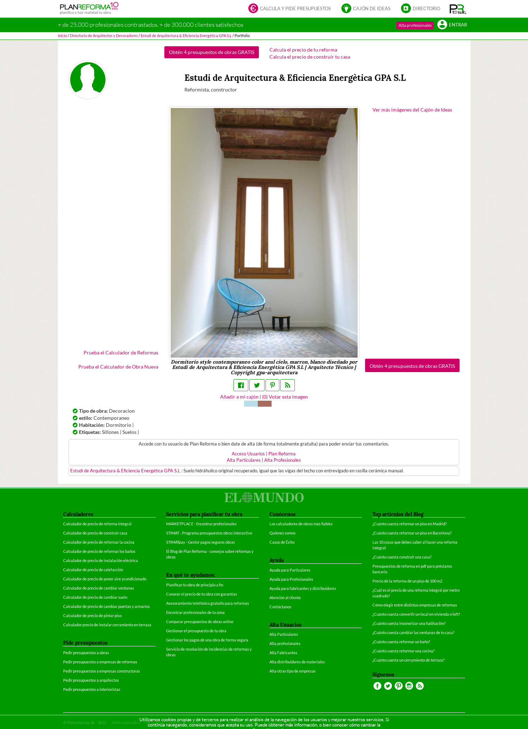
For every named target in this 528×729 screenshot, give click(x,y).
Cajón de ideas (365, 9)
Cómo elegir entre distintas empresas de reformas (414, 605)
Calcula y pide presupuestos (289, 9)
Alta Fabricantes (283, 652)
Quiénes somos (282, 533)
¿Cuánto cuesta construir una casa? (401, 557)
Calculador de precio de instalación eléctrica (100, 560)
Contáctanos (280, 606)
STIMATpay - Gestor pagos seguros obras (200, 542)
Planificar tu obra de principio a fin (194, 584)
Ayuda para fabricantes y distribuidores (302, 588)
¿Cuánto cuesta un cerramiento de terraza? (408, 660)
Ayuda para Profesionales (291, 579)
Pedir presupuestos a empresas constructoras (101, 671)
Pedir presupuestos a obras (86, 652)
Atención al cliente (285, 597)
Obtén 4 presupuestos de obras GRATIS (211, 52)
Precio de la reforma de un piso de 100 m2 (407, 581)
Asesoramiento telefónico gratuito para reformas (207, 603)
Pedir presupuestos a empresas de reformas (100, 661)
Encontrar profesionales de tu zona (195, 612)
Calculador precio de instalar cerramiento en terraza (107, 624)
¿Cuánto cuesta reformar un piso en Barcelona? (411, 533)
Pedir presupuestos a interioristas (91, 689)
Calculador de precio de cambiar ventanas (98, 588)
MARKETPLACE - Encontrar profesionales (201, 523)
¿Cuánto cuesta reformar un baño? (401, 641)
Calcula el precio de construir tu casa (309, 57)
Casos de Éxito (282, 542)
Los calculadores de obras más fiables (301, 523)
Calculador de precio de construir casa (95, 533)
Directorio (420, 9)
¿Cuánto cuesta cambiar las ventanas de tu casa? (413, 632)
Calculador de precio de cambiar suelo (95, 597)
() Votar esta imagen (285, 397)
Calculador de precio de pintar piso (92, 615)
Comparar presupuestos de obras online (199, 621)
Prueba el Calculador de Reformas (121, 352)
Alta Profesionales (282, 460)
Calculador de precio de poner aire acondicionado (104, 578)
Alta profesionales (415, 25)
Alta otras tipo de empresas (292, 671)
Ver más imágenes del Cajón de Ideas (412, 110)
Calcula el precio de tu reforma (303, 50)
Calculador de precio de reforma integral (97, 523)
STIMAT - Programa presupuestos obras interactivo (209, 533)
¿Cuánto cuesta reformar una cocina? (403, 651)
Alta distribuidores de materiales (297, 661)
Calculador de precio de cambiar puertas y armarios (106, 606)
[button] (458, 9)
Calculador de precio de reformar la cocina (98, 542)
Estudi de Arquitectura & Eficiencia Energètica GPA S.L (125, 470)
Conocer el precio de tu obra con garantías (201, 594)
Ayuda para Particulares (289, 570)
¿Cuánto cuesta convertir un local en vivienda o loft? (416, 614)
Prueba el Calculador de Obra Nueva (118, 367)
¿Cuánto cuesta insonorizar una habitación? (408, 623)
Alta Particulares (244, 460)
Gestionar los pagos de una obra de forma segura (207, 640)
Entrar (452, 25)
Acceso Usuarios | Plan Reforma (264, 453)
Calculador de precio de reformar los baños (99, 551)
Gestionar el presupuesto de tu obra (196, 630)
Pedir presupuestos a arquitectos (91, 680)
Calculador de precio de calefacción (93, 569)
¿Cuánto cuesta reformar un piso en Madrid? (409, 523)
